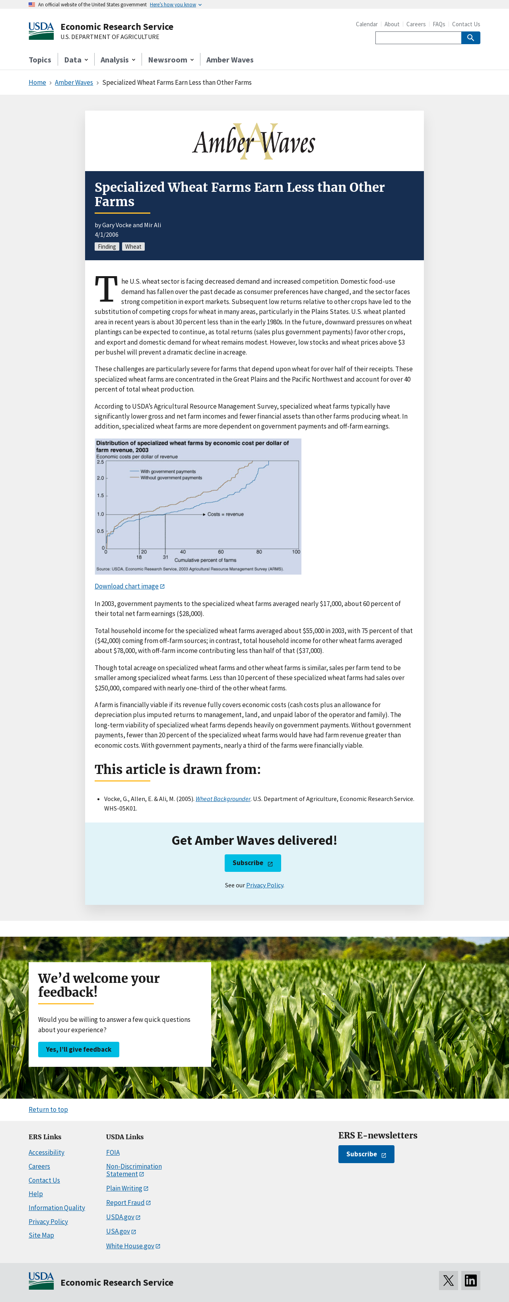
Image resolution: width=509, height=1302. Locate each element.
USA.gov (118, 1231)
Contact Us (466, 24)
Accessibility (46, 1152)
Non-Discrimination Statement (134, 1170)
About (392, 24)
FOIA (113, 1152)
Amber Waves (230, 59)
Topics (40, 59)
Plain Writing (124, 1188)
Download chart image (127, 586)
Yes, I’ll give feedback (78, 1049)
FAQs (439, 24)
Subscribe (248, 862)
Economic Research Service (116, 26)
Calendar (367, 24)
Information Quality (57, 1207)
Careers (416, 24)
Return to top (48, 1109)
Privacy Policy (264, 885)
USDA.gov (120, 1216)
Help (36, 1193)
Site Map (41, 1235)
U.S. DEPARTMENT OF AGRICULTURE (109, 37)
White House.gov (130, 1246)
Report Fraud (125, 1202)
